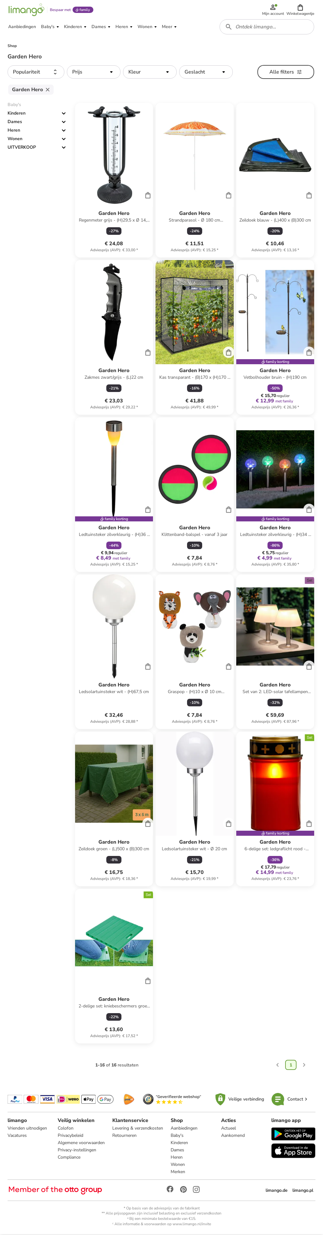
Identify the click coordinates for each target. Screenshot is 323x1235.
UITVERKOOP (22, 148)
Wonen (15, 140)
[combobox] (267, 28)
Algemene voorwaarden (81, 1144)
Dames (15, 123)
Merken (178, 1173)
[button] (300, 10)
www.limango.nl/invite (192, 1224)
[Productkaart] (114, 181)
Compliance (69, 1158)
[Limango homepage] (26, 10)
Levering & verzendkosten (137, 1129)
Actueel (228, 1129)
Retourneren (124, 1136)
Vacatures (17, 1136)
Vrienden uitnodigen (27, 1129)
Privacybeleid (70, 1136)
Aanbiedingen (184, 1129)
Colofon (65, 1129)
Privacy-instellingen (77, 1151)
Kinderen (17, 114)
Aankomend (233, 1136)
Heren (14, 131)
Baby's (177, 1136)
